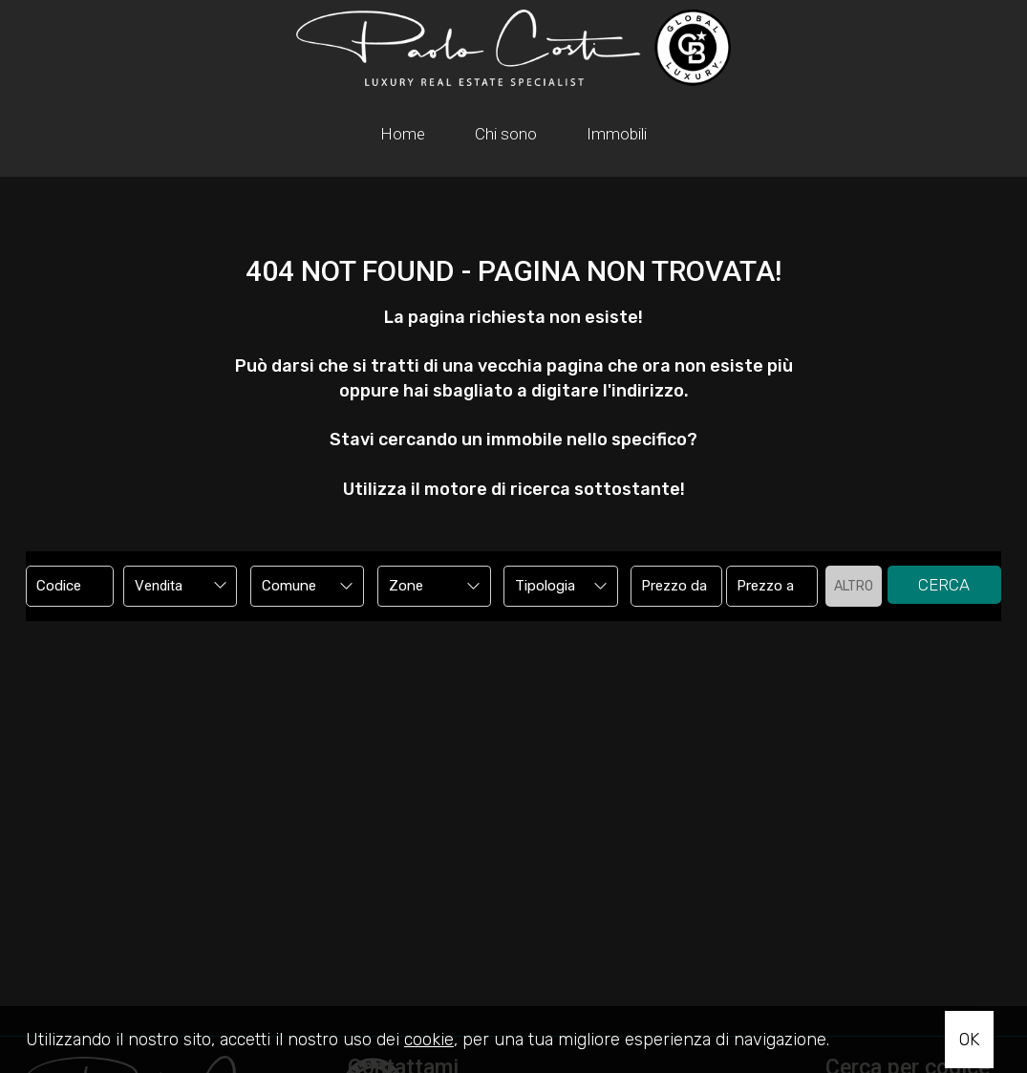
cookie (429, 1039)
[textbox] (297, 585)
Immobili (617, 133)
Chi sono (506, 133)
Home (402, 133)
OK (969, 1039)
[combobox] (180, 586)
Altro (853, 586)
